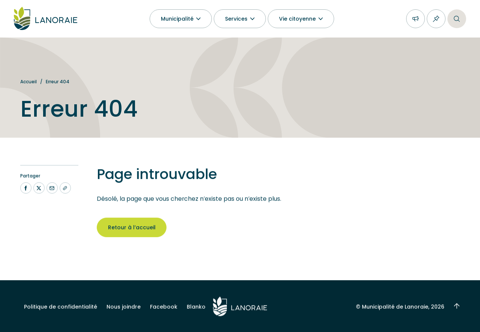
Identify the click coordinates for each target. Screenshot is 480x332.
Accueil (28, 81)
